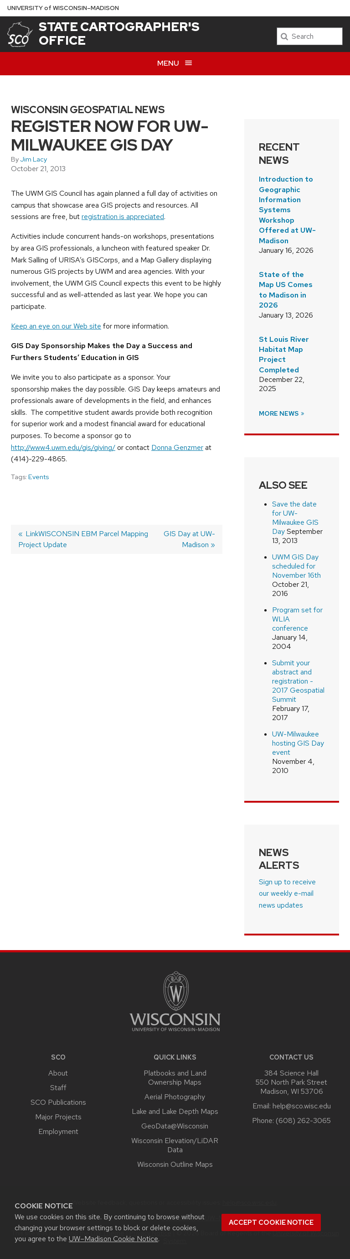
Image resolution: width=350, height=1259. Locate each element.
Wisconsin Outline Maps (175, 1164)
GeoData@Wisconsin (174, 1126)
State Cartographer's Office (119, 33)
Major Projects (58, 1117)
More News (282, 413)
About (58, 1073)
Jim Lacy (33, 159)
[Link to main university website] (175, 1033)
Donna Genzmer (177, 447)
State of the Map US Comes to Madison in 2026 (286, 290)
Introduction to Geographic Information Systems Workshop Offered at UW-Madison (287, 209)
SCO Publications (58, 1102)
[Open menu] (175, 63)
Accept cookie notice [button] (271, 1222)
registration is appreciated (123, 216)
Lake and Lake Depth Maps (175, 1111)
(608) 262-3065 (303, 1120)
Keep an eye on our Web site (56, 326)
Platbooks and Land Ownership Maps (175, 1077)
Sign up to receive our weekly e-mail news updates (287, 893)
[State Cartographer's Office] (20, 34)
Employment (58, 1131)
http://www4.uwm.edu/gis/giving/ (63, 447)
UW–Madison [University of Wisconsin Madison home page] (63, 8)
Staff (58, 1087)
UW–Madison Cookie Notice (113, 1238)
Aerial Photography (174, 1097)
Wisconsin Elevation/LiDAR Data (174, 1145)
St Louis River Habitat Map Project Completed (284, 354)
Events (38, 476)
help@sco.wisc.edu (302, 1106)
